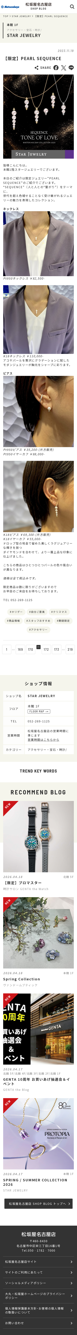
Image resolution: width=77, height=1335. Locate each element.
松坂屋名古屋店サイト (21, 1261)
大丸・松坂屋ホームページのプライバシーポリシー (35, 1296)
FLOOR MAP (39, 711)
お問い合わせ (14, 1323)
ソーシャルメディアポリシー (25, 1283)
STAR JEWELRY (21, 16)
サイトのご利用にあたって (24, 1272)
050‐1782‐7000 (41, 1250)
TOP (6, 16)
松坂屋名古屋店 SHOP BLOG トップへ (39, 1203)
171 (38, 649)
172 (48, 649)
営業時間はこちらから (43, 739)
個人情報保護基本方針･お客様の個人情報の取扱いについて (34, 1310)
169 (18, 649)
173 (59, 649)
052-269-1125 (39, 721)
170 (28, 649)
